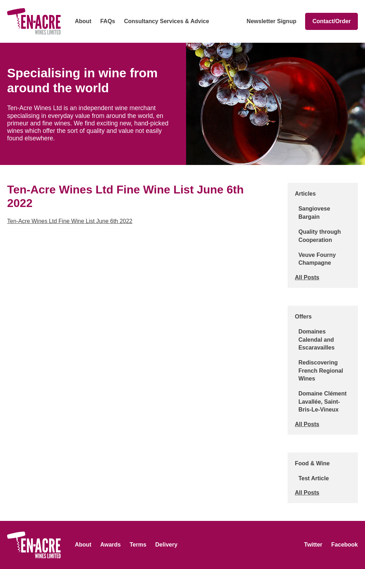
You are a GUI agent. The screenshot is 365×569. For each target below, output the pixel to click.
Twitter (313, 545)
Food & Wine (312, 463)
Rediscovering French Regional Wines (320, 370)
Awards (110, 545)
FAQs (107, 21)
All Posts (307, 277)
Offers (303, 317)
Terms (138, 545)
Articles (305, 194)
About (83, 21)
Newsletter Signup (272, 21)
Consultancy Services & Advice (166, 21)
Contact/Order (331, 21)
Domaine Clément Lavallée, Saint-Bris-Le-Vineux (322, 401)
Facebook (344, 545)
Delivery (166, 545)
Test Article (313, 478)
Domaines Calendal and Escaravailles (316, 340)
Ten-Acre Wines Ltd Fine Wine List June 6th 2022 (69, 221)
